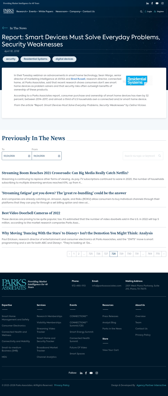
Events (32, 12)
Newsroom (61, 12)
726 (98, 254)
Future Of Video (78, 348)
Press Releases (110, 316)
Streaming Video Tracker (46, 330)
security (10, 59)
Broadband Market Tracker (47, 349)
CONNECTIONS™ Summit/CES (79, 324)
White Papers (46, 12)
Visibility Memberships (49, 323)
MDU (4, 357)
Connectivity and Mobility (16, 341)
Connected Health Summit (80, 340)
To (3, 149)
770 (158, 254)
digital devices (64, 59)
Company (75, 12)
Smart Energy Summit (81, 332)
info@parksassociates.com (106, 286)
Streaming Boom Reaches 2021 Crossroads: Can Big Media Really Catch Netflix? (65, 172)
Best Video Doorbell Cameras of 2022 (31, 212)
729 (121, 254)
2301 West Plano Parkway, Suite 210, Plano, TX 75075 (142, 287)
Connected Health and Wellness (14, 333)
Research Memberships (49, 316)
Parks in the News (112, 329)
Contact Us (89, 12)
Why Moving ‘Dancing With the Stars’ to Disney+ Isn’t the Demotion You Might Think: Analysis (77, 233)
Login (148, 11)
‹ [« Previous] (69, 254)
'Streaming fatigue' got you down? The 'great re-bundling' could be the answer (64, 192)
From (35, 149)
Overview (140, 316)
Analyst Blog (109, 323)
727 (106, 254)
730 (129, 254)
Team (138, 323)
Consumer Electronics (14, 326)
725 (91, 254)
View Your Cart (110, 350)
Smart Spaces (77, 354)
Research (21, 12)
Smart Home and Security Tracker (46, 340)
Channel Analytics (47, 357)
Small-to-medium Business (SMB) (11, 349)
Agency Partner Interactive (151, 385)
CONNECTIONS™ (79, 316)
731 (137, 254)
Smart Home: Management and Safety (15, 318)
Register (159, 11)
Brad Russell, (78, 79)
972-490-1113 (79, 286)
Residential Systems (35, 59)
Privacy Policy (142, 335)
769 (150, 254)
